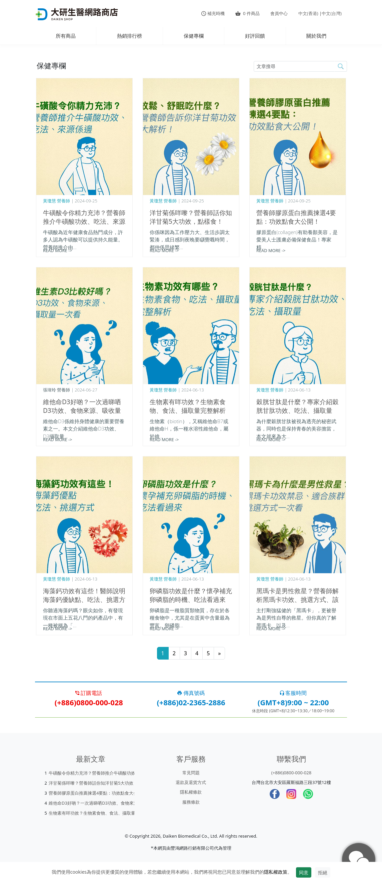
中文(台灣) (332, 13)
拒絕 (322, 872)
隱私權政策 (275, 872)
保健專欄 (194, 35)
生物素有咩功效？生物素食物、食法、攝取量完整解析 (188, 406)
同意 (303, 872)
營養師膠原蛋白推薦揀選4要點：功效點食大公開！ (296, 217)
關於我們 (316, 35)
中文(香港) (308, 13)
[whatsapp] (308, 794)
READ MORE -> (57, 250)
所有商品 (66, 35)
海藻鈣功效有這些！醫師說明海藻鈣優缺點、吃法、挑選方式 (84, 600)
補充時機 (213, 13)
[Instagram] (291, 794)
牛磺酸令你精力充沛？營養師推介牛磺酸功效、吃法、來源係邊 (84, 221)
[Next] (219, 653)
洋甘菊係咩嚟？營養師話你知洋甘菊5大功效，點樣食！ (191, 217)
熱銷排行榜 (129, 35)
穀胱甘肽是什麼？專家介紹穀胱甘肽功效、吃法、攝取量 (297, 406)
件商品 (247, 13)
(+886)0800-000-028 (291, 773)
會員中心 (279, 13)
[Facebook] (275, 794)
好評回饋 (255, 35)
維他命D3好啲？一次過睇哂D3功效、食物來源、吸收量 (82, 406)
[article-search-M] (294, 66)
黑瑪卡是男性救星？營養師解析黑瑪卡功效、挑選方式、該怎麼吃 (297, 600)
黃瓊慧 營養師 (56, 201)
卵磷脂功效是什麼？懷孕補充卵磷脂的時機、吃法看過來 (191, 595)
